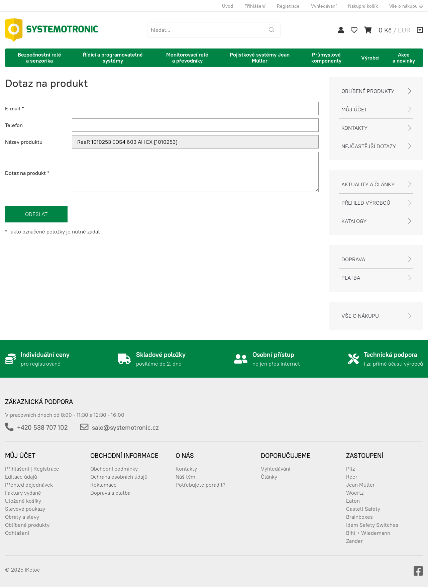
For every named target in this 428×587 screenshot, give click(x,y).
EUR (404, 30)
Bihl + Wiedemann (368, 532)
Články (269, 476)
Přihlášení (254, 6)
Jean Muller (360, 484)
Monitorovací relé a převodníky (187, 57)
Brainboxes (359, 516)
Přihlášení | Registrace (32, 468)
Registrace (288, 6)
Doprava (353, 259)
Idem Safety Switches (372, 524)
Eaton (353, 500)
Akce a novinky (404, 57)
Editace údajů (21, 476)
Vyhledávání (324, 6)
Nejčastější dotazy (368, 146)
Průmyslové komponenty (326, 57)
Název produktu (23, 141)
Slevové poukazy (25, 508)
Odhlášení (17, 532)
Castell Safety (363, 508)
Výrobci (370, 57)
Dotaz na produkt (27, 173)
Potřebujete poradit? (200, 484)
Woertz (354, 492)
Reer (351, 476)
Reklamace (103, 484)
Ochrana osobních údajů (118, 476)
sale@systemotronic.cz (125, 427)
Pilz (350, 468)
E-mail (14, 108)
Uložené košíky (23, 500)
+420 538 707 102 (42, 427)
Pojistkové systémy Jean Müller (260, 57)
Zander (354, 540)
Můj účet (354, 109)
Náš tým (185, 476)
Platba (350, 277)
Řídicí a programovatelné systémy (113, 57)
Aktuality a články (368, 184)
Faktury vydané (23, 492)
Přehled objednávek (29, 484)
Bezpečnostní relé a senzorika (39, 57)
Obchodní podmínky (114, 468)
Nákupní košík (363, 6)
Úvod (227, 6)
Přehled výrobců (365, 202)
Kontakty (354, 127)
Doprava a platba (110, 492)
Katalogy (353, 221)
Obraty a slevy (22, 516)
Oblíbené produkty (367, 91)
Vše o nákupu (406, 6)
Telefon (14, 125)
